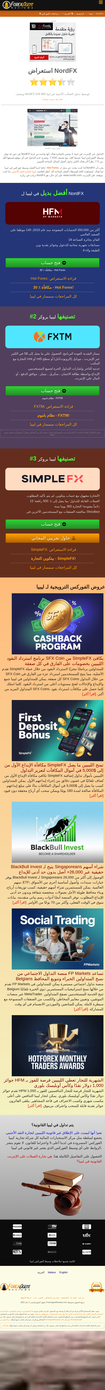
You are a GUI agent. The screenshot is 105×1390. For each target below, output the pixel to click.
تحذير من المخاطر (52, 1298)
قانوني (40, 1298)
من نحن (81, 1298)
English (63, 1272)
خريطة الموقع (26, 1298)
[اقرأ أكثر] (89, 694)
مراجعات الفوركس (50, 13)
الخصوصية (65, 1298)
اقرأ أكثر (5, 1326)
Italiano (52, 1272)
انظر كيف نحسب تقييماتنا (52, 99)
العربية (67, 13)
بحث (35, 1298)
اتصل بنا (73, 1298)
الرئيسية (80, 13)
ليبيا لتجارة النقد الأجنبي (24, 171)
